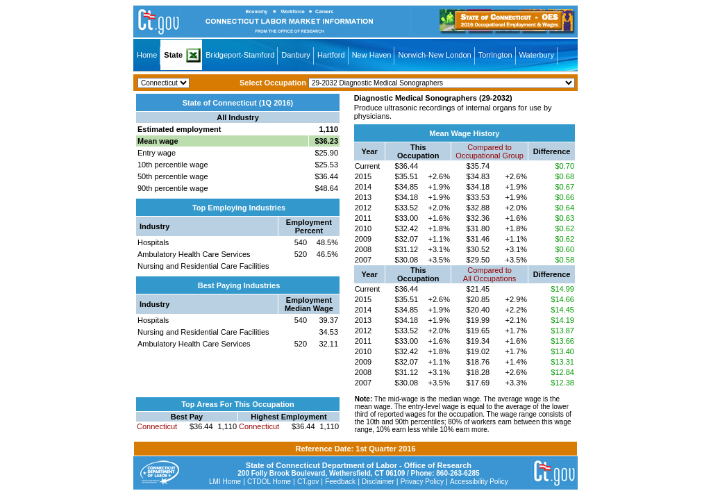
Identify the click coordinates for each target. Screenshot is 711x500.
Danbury (295, 55)
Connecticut (157, 426)
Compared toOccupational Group (489, 151)
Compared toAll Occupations (489, 274)
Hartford (331, 55)
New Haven (372, 55)
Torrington (495, 55)
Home (147, 55)
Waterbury (536, 55)
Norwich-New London (434, 55)
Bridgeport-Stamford (240, 55)
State (173, 55)
